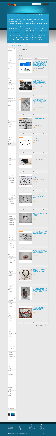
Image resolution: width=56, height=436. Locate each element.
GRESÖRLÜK (11, 28)
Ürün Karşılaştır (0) (38, 55)
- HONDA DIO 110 (11, 193)
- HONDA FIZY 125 (11, 195)
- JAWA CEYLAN (11, 212)
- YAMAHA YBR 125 (11, 356)
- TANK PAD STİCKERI (11, 346)
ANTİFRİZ (25, 17)
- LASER (9, 233)
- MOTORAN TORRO (11, 260)
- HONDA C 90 (10, 184)
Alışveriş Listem (42, 428)
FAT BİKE (25, 26)
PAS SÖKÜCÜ (34, 35)
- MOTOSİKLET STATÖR (10, 316)
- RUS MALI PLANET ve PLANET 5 (12, 334)
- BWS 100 (10, 160)
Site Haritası (20, 428)
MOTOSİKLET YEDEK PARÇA (30, 33)
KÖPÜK (22, 30)
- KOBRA (9, 226)
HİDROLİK (17, 28)
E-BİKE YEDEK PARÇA (30, 23)
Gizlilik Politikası (10, 428)
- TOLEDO (10, 348)
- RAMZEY (10, 331)
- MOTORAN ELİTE (11, 258)
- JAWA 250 (10, 207)
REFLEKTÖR (14, 37)
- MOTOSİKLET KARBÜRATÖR (10, 295)
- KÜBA (9, 228)
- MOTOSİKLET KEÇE (11, 298)
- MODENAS (10, 241)
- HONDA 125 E (11, 178)
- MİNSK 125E (10, 239)
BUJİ (42, 19)
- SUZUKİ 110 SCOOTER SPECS (10, 344)
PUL (9, 37)
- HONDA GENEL (11, 197)
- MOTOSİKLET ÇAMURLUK (10, 269)
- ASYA (9, 154)
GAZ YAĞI (40, 26)
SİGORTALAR (11, 39)
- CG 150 (10, 166)
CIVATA (20, 21)
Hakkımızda (9, 426)
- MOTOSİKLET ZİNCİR (12, 323)
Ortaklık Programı (32, 428)
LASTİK (33, 30)
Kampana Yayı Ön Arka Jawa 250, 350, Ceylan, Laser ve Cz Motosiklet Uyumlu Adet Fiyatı (40, 232)
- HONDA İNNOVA (11, 199)
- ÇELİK (9, 162)
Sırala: (20, 58)
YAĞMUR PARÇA (11, 42)
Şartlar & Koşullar (10, 429)
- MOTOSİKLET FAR (11, 283)
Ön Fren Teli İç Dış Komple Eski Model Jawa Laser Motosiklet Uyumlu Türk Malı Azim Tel (39, 270)
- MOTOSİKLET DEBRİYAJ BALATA (11, 275)
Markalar (30, 426)
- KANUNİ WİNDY (11, 224)
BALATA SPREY (36, 17)
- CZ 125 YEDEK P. (11, 173)
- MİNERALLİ (10, 235)
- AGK (9, 152)
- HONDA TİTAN (11, 205)
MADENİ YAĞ (43, 30)
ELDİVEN (46, 23)
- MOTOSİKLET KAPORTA (10, 292)
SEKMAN (40, 37)
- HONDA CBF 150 (11, 186)
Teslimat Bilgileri (10, 427)
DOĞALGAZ (26, 21)
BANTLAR (43, 17)
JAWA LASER (25, 45)
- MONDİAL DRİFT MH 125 (12, 248)
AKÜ (15, 17)
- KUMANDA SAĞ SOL (12, 231)
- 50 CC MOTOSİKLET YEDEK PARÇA (11, 149)
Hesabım (41, 426)
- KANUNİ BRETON (11, 218)
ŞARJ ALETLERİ (33, 37)
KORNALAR (28, 30)
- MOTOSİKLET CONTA (10, 272)
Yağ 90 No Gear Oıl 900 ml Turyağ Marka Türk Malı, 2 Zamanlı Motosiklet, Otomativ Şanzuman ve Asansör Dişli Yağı (40, 290)
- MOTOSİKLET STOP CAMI (11, 321)
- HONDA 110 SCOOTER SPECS (10, 176)
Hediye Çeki (31, 427)
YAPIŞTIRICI (19, 42)
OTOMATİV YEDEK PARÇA (18, 35)
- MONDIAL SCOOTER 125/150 (12, 254)
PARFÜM (27, 35)
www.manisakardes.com (31, 433)
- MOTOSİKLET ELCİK (11, 281)
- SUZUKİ (10, 340)
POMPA (43, 35)
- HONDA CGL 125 (11, 191)
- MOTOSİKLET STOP (11, 318)
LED (38, 30)
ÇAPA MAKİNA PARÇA (13, 21)
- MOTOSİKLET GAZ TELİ (11, 289)
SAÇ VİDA (26, 37)
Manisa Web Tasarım (39, 433)
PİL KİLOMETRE (10, 374)
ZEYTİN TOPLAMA (33, 42)
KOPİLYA (17, 30)
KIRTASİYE (42, 28)
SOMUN (17, 39)
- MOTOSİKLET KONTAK (10, 301)
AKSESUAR (10, 17)
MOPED (10, 33)
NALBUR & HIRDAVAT (42, 33)
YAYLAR (25, 42)
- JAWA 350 (10, 210)
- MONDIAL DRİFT (11, 245)
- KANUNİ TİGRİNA (11, 222)
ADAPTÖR (41, 14)
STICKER (22, 39)
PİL (39, 35)
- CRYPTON (10, 168)
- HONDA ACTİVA (11, 180)
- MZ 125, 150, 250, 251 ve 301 (11, 327)
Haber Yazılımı (20, 429)
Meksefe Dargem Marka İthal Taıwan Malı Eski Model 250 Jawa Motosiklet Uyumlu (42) (40, 251)
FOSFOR (34, 26)
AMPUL (19, 17)
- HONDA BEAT (11, 182)
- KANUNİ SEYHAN (11, 220)
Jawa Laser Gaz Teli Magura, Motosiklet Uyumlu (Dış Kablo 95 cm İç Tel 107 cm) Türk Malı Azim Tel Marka (40, 214)
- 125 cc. (9, 146)
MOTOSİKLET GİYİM (17, 33)
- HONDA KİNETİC (11, 201)
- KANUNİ (10, 216)
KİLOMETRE (35, 28)
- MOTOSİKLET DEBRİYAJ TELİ (10, 278)
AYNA (30, 17)
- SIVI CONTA (10, 338)
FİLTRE (30, 26)
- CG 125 (10, 164)
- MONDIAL (10, 243)
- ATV (9, 156)
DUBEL (32, 21)
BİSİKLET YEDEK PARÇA (28, 19)
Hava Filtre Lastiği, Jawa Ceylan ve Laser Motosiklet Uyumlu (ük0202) (39, 156)
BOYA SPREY (37, 19)
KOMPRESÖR (11, 30)
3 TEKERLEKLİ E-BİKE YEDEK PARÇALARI (29, 14)
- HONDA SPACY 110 (11, 203)
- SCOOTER (10, 336)
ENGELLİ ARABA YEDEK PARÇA (14, 26)
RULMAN (21, 37)
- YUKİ (9, 358)
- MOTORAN (10, 256)
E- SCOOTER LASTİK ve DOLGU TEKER (16, 23)
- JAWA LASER (10, 214)
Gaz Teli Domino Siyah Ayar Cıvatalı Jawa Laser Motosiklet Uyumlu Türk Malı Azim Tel (39, 138)
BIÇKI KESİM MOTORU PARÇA (14, 19)
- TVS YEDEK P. (10, 350)
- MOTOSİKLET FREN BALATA (11, 286)
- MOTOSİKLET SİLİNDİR (10, 307)
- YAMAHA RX (10, 354)
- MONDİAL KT (10, 251)
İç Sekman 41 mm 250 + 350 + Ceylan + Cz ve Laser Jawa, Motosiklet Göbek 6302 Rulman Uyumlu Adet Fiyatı (39, 176)
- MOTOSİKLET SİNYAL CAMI (12, 313)
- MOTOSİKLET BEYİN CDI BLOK (11, 265)
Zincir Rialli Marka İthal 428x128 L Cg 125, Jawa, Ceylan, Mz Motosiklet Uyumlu (40, 308)
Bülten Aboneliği (42, 429)
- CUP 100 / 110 (11, 171)
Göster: (36, 58)
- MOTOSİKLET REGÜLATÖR (10, 304)
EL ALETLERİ (39, 23)
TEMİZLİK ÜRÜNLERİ (30, 39)
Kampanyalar (31, 429)
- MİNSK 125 (10, 237)
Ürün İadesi (20, 427)
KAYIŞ (26, 28)
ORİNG (9, 35)
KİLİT (30, 28)
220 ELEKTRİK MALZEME (13, 14)
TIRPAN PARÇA (40, 39)
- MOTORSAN (10, 262)
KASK (22, 28)
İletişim (19, 426)
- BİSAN (9, 158)
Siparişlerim (41, 427)
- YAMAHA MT (10, 352)
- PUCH (9, 329)
